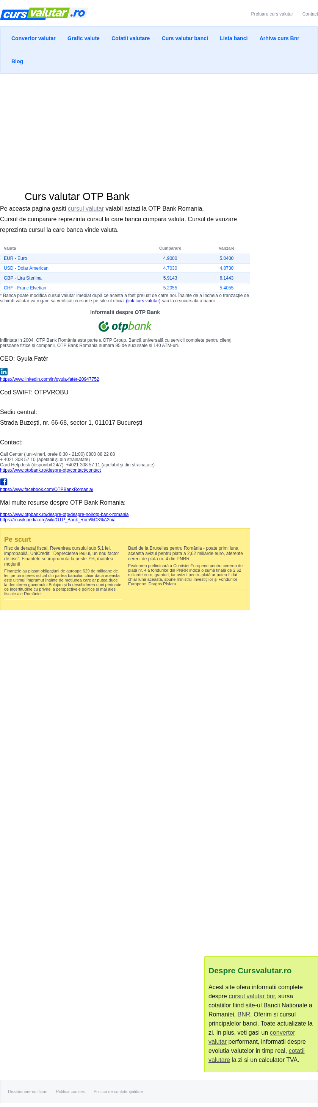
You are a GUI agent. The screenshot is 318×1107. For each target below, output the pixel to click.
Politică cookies (70, 1091)
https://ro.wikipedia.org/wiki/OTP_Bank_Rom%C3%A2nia (58, 519)
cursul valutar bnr (252, 996)
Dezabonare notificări (27, 1091)
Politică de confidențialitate (118, 1091)
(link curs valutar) (143, 300)
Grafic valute (83, 38)
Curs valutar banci (185, 38)
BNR (243, 1014)
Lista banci (234, 38)
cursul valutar (86, 208)
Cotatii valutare (130, 38)
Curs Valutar (44, 17)
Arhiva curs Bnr (279, 38)
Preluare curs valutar (272, 14)
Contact (310, 14)
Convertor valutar (33, 38)
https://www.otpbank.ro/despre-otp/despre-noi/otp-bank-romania (64, 514)
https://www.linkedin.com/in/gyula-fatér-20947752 (49, 379)
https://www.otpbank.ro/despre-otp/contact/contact (50, 470)
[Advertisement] (159, 130)
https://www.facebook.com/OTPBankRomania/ (46, 489)
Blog (17, 61)
